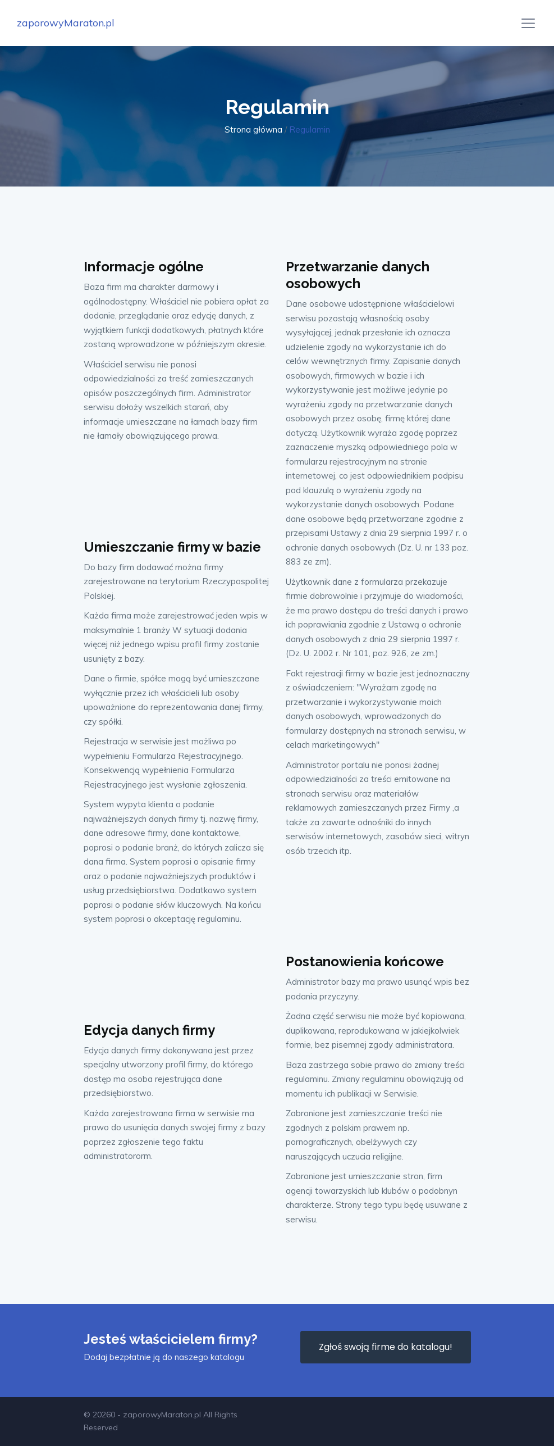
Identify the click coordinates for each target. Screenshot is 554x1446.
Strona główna (253, 129)
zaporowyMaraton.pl (66, 22)
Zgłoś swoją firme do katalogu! (385, 1346)
